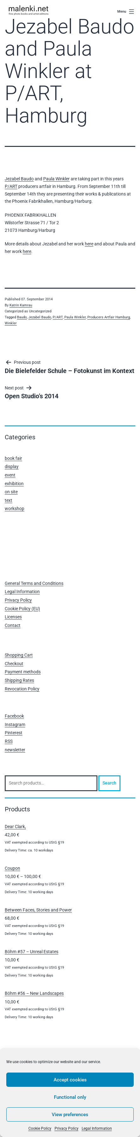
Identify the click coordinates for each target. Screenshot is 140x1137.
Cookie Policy (39, 1128)
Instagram (15, 724)
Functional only (70, 1097)
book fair (13, 458)
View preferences (70, 1114)
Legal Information (97, 1128)
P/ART (11, 186)
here (89, 243)
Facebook (14, 716)
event (10, 475)
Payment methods (23, 671)
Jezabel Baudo (19, 178)
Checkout (14, 663)
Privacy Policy (67, 1128)
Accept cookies (70, 1080)
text (8, 500)
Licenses (13, 616)
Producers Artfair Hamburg (108, 317)
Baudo (22, 317)
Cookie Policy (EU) (22, 608)
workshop (14, 508)
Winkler (11, 323)
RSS (9, 741)
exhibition (14, 483)
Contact (12, 625)
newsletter (15, 749)
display (12, 466)
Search (109, 782)
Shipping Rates (19, 680)
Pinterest (13, 732)
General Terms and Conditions (34, 583)
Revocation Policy (22, 688)
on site (11, 491)
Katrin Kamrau (20, 305)
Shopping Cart (19, 655)
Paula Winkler (56, 178)
